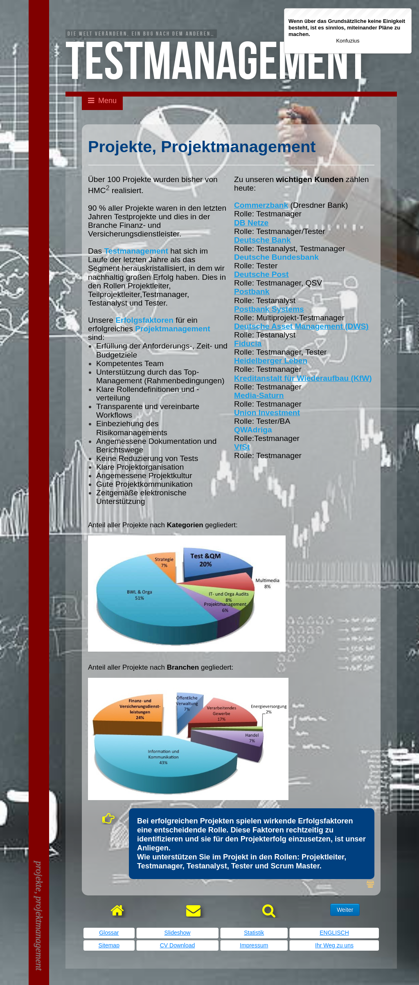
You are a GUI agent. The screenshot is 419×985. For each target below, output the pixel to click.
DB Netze (251, 222)
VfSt (242, 447)
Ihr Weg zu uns (334, 945)
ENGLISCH (334, 932)
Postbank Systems (269, 309)
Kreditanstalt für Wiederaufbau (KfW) (303, 378)
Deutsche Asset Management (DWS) (301, 326)
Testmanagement (136, 251)
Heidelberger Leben (270, 360)
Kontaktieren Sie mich (40, 150)
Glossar (109, 932)
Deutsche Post (261, 274)
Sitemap (109, 945)
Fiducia (247, 343)
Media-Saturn (259, 395)
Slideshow (177, 932)
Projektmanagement (172, 328)
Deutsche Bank (262, 240)
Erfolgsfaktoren (144, 320)
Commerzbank (261, 205)
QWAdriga (253, 429)
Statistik (254, 932)
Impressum (254, 945)
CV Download (177, 945)
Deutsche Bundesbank (276, 257)
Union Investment (267, 412)
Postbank (251, 291)
